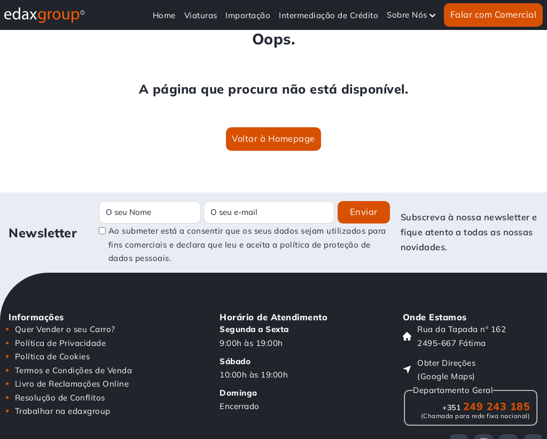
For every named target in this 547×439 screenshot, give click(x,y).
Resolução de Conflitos (60, 397)
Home (164, 15)
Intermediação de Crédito (328, 15)
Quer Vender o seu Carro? (65, 329)
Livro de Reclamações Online (72, 384)
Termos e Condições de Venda (73, 370)
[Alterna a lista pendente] (432, 15)
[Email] (269, 212)
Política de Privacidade (60, 343)
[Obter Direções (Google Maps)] (470, 369)
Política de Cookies (52, 356)
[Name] (150, 212)
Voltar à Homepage (273, 138)
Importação (247, 15)
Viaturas (200, 15)
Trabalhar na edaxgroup (63, 411)
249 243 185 (486, 406)
